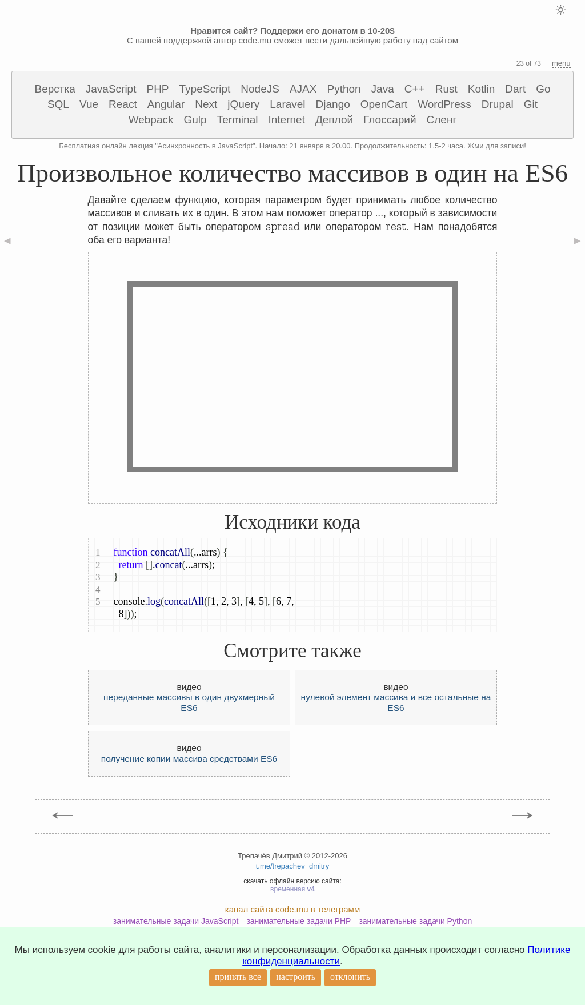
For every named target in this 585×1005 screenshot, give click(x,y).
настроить (295, 977)
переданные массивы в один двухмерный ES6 (189, 702)
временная (292, 889)
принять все (238, 977)
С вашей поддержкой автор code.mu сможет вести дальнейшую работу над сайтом (292, 35)
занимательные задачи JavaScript (176, 921)
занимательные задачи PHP (298, 921)
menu (561, 63)
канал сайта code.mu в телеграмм (292, 909)
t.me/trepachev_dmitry (293, 866)
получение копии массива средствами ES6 (189, 758)
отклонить (350, 977)
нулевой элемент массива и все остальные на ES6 (396, 702)
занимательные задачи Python (415, 921)
